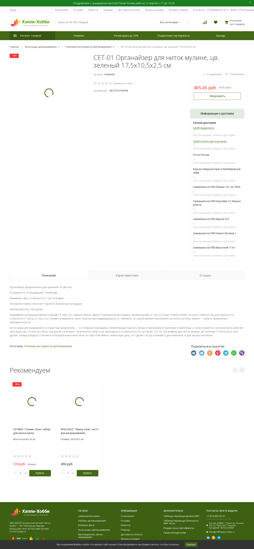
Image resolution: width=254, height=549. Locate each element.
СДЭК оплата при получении (210, 141)
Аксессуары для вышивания (41, 46)
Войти (234, 9)
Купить (40, 473)
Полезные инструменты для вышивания (89, 46)
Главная (14, 46)
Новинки (79, 35)
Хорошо (191, 544)
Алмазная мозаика (89, 516)
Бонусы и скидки (154, 9)
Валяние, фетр (86, 525)
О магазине (61, 9)
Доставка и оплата (129, 9)
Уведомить (217, 96)
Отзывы (78, 9)
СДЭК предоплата (203, 128)
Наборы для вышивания (92, 520)
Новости (93, 9)
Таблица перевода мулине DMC (182, 516)
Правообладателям (175, 532)
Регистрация (247, 9)
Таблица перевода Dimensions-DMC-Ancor (181, 522)
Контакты (198, 9)
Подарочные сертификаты (173, 35)
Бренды (220, 35)
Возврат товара (178, 9)
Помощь (108, 9)
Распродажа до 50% (126, 35)
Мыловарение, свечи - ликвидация (91, 536)
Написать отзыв (123, 83)
